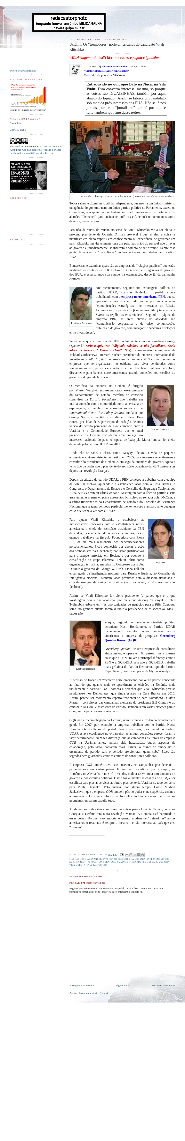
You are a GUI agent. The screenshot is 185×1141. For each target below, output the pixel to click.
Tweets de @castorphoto (23, 70)
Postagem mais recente (81, 985)
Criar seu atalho (18, 130)
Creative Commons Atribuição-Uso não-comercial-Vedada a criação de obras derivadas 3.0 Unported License (36, 150)
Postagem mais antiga (163, 985)
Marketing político (89, 862)
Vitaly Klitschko (95, 865)
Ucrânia (164, 862)
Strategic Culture (115, 862)
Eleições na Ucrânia (131, 859)
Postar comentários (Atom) (93, 992)
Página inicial (122, 985)
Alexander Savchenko (102, 859)
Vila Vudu (75, 865)
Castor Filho (16, 123)
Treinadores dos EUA (143, 862)
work (18, 146)
